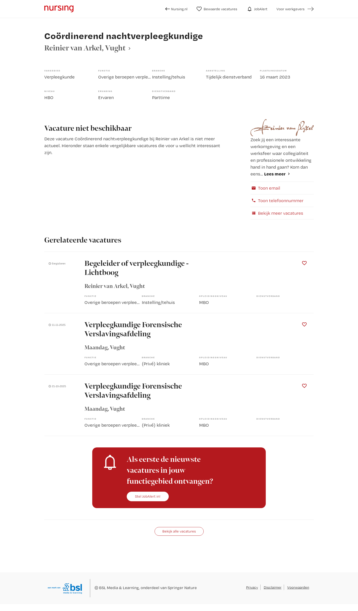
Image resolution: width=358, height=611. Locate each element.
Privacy (252, 587)
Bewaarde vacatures (217, 9)
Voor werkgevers (290, 9)
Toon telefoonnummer (276, 200)
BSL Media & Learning (119, 587)
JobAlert (256, 9)
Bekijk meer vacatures (276, 213)
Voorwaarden (298, 587)
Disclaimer (273, 587)
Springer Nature (182, 587)
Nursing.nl (176, 9)
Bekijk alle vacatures (179, 531)
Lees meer (275, 174)
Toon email (265, 188)
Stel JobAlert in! (148, 496)
